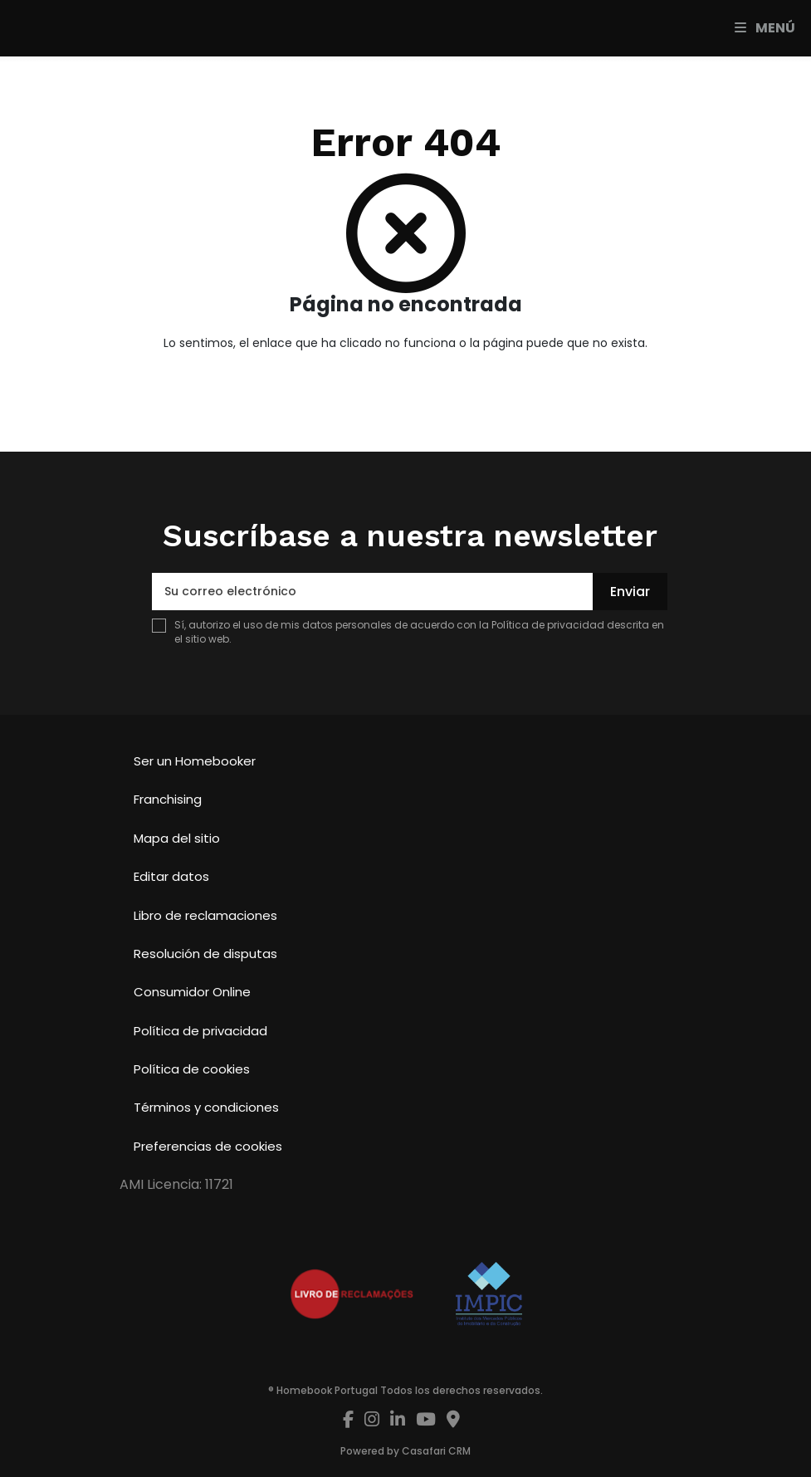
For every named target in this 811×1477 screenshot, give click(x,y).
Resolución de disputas (205, 953)
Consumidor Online (192, 991)
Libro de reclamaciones (205, 915)
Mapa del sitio (177, 838)
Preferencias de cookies (208, 1146)
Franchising (168, 799)
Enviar (630, 591)
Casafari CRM (436, 1451)
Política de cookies (192, 1069)
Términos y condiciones (206, 1107)
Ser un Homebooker (195, 761)
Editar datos (171, 876)
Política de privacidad (547, 625)
